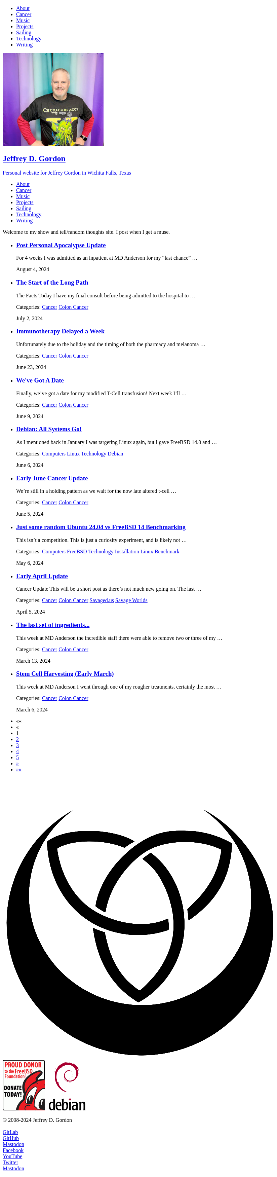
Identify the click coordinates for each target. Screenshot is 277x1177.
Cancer (49, 307)
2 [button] (17, 739)
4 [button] (17, 751)
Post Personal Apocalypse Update (61, 245)
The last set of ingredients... (52, 624)
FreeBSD (77, 551)
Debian (115, 453)
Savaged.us (102, 600)
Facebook (13, 1150)
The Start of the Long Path (52, 282)
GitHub (11, 1138)
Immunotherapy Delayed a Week (60, 331)
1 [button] (17, 733)
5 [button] (17, 757)
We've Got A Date (40, 380)
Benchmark (167, 551)
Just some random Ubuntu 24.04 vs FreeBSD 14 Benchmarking (101, 526)
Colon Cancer (73, 307)
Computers (54, 453)
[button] (19, 721)
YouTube (12, 1156)
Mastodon (13, 1144)
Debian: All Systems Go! (49, 429)
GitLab (10, 1132)
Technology (93, 453)
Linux (73, 453)
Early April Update (42, 576)
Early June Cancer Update (52, 478)
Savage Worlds (131, 600)
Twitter (10, 1162)
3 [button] (17, 745)
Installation (127, 551)
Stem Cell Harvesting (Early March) (65, 673)
